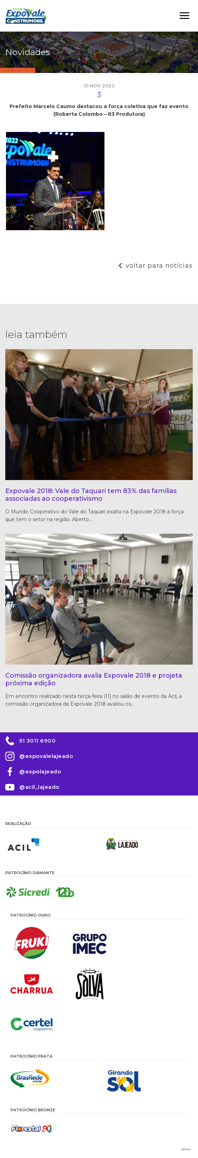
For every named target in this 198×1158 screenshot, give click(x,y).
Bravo (186, 1149)
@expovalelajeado (46, 756)
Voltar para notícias (159, 265)
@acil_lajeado (39, 787)
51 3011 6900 (37, 740)
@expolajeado (40, 771)
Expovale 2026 (26, 16)
